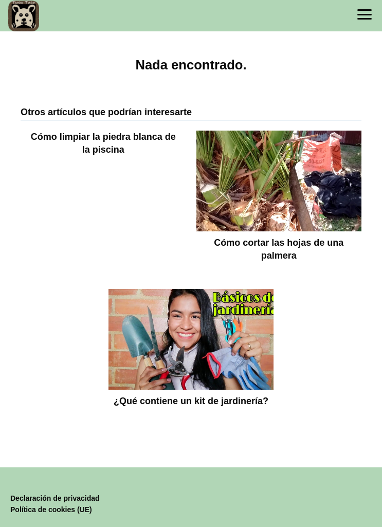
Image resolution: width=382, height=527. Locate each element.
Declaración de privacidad (55, 498)
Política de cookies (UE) (51, 509)
